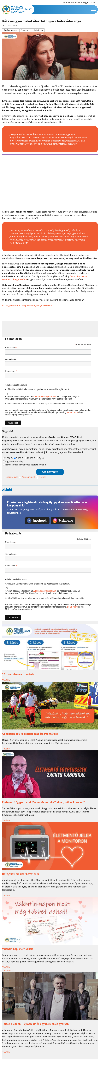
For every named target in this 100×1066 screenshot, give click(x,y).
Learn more (72, 412)
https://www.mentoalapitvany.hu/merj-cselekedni (27, 305)
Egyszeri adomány (14, 461)
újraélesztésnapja (10, 30)
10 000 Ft (31, 458)
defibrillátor (38, 30)
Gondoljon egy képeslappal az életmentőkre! (30, 733)
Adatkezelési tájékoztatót (44, 396)
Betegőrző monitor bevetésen (21, 874)
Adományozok (50, 472)
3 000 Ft (9, 458)
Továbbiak (7, 970)
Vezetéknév (11, 359)
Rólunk (40, 476)
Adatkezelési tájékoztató (16, 385)
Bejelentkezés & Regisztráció (79, 2)
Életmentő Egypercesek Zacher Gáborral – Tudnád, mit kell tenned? (43, 802)
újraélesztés (25, 30)
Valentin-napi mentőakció (17, 949)
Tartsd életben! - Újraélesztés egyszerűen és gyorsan (35, 1024)
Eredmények (10, 476)
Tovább (6, 680)
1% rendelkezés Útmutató (18, 674)
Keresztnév (11, 371)
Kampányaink (26, 476)
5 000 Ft (20, 458)
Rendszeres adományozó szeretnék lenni (25, 464)
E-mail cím (11, 347)
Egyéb (42, 458)
